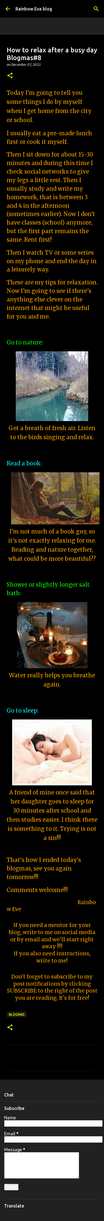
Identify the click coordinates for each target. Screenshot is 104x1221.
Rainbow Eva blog (33, 8)
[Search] (96, 8)
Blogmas (17, 1014)
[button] (10, 76)
